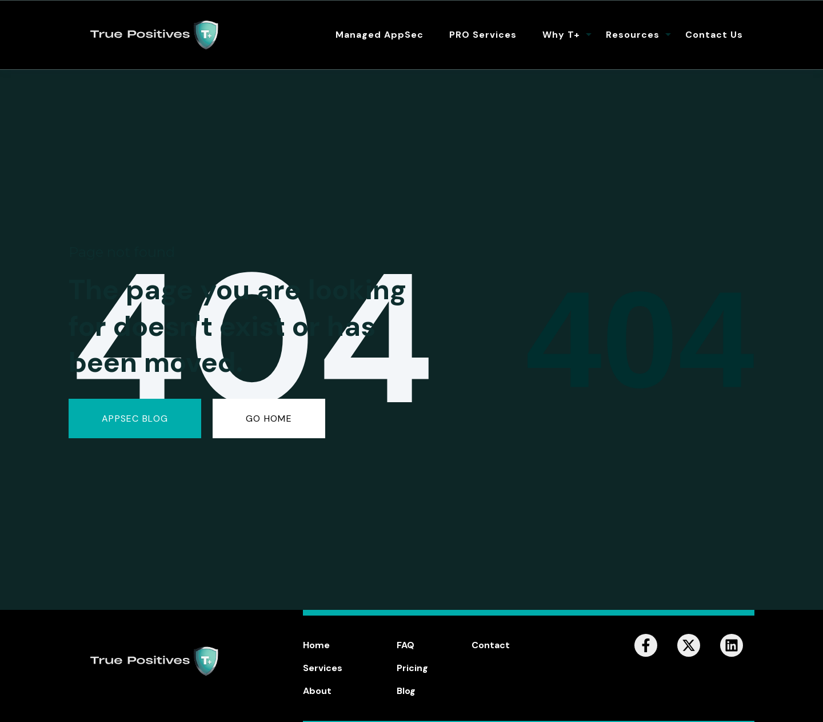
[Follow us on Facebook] (645, 645)
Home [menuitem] (316, 645)
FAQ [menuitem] (405, 645)
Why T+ (561, 35)
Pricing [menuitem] (412, 668)
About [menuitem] (317, 691)
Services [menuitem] (322, 668)
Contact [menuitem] (491, 645)
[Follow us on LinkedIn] (731, 645)
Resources (633, 35)
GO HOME (269, 418)
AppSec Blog (135, 418)
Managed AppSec (379, 35)
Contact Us (714, 35)
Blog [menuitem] (406, 691)
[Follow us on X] (688, 645)
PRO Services (483, 35)
